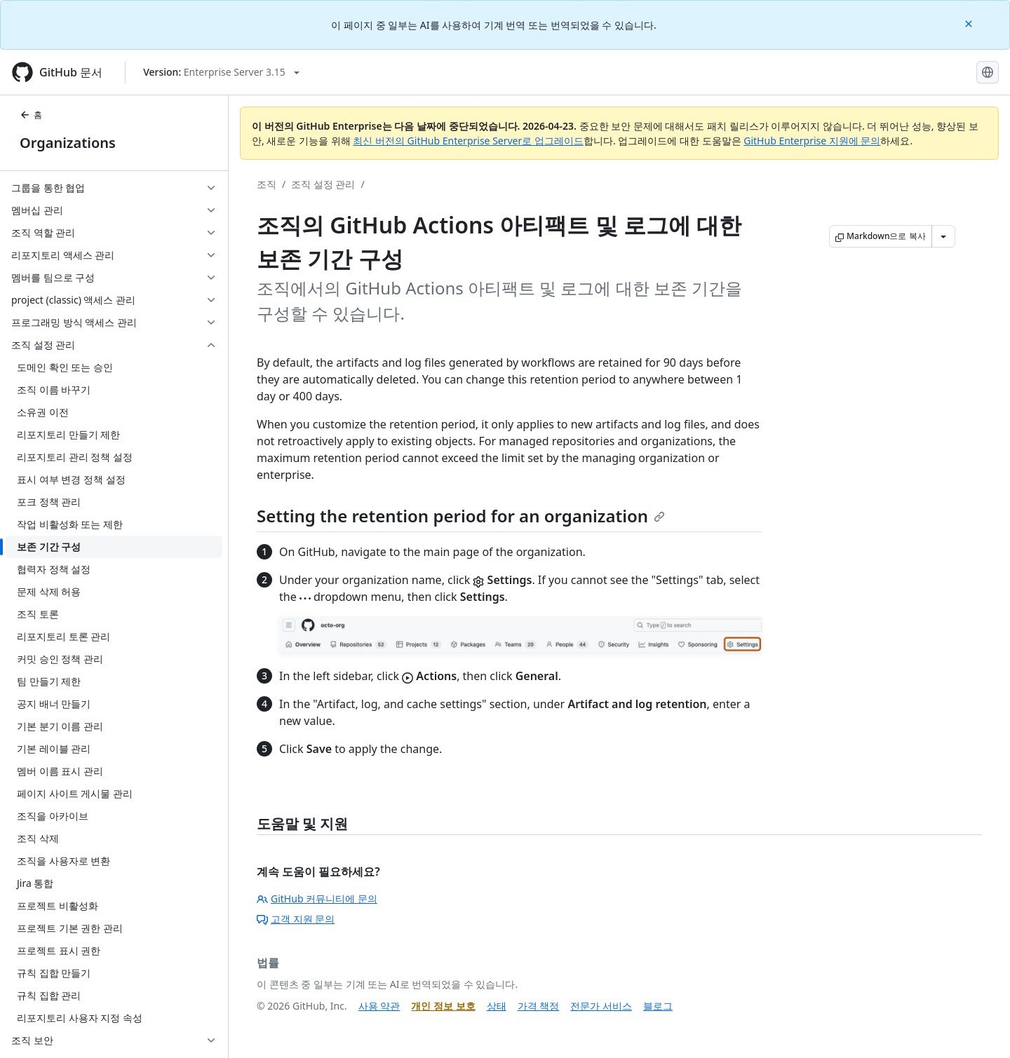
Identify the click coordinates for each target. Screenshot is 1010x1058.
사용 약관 (379, 1005)
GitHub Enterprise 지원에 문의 (811, 140)
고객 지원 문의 (296, 918)
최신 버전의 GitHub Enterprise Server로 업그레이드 (468, 140)
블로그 (658, 1005)
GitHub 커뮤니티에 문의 (317, 898)
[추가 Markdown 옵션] (943, 236)
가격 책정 (539, 1005)
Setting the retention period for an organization (461, 515)
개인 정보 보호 (443, 1005)
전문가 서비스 (601, 1005)
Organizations (68, 142)
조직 (266, 184)
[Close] (970, 23)
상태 (496, 1005)
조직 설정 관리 (323, 184)
